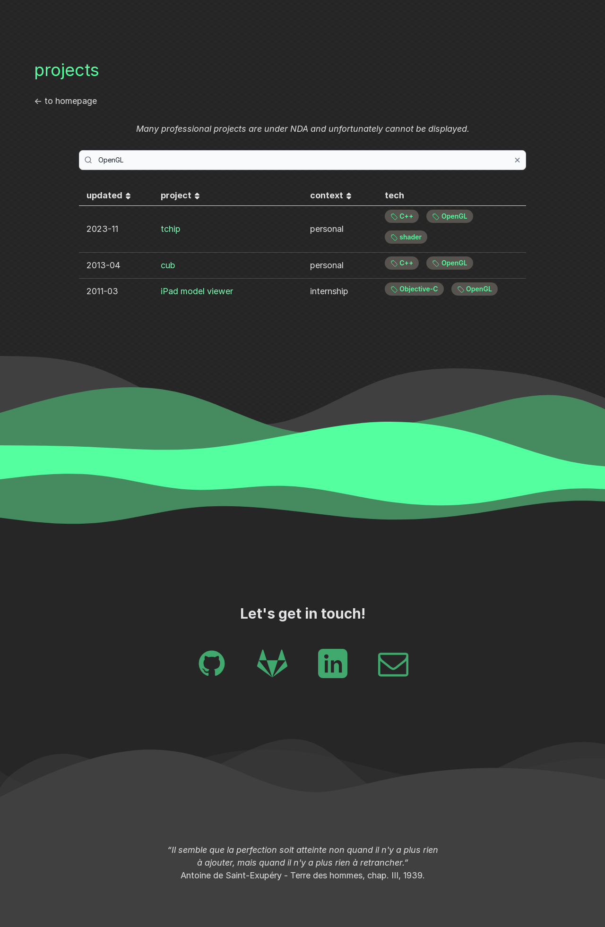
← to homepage (65, 101)
